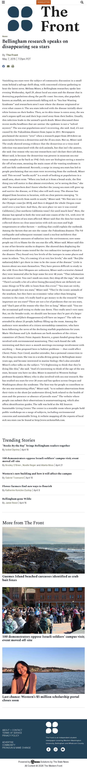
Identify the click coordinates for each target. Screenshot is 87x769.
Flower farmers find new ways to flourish (27, 486)
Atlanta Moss (47, 465)
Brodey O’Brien (13, 465)
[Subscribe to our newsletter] (63, 750)
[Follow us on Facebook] (48, 750)
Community (8, 745)
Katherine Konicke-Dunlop (18, 490)
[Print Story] (12, 66)
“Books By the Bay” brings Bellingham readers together (36, 446)
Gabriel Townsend (14, 477)
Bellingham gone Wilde (16, 499)
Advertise (7, 742)
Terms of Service (12, 732)
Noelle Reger (29, 465)
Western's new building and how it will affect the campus (37, 474)
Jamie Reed (11, 502)
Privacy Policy (10, 735)
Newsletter (44, 2)
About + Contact (12, 730)
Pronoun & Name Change (16, 747)
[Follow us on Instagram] (55, 750)
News (5, 36)
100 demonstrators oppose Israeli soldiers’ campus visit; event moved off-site (40, 459)
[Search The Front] (83, 2)
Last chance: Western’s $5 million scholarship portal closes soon (40, 698)
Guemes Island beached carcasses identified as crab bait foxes (40, 578)
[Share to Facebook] (3, 66)
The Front (12, 54)
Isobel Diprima (12, 449)
